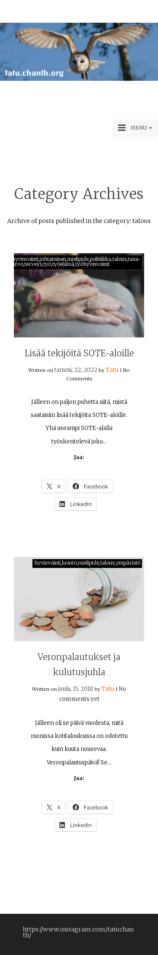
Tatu (111, 370)
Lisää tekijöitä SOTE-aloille (79, 353)
